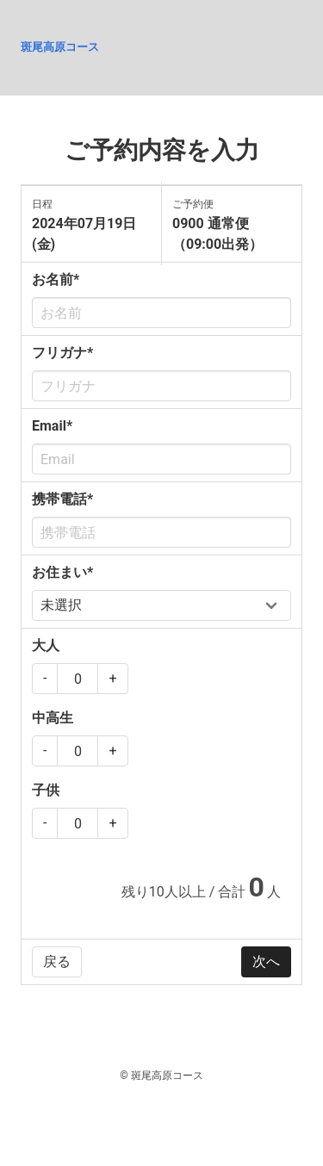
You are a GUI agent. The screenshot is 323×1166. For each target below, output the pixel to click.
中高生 (52, 718)
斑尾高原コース (60, 46)
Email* (52, 426)
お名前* (55, 279)
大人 (45, 645)
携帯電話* (62, 499)
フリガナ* (62, 352)
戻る (57, 961)
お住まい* (62, 572)
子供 (45, 790)
